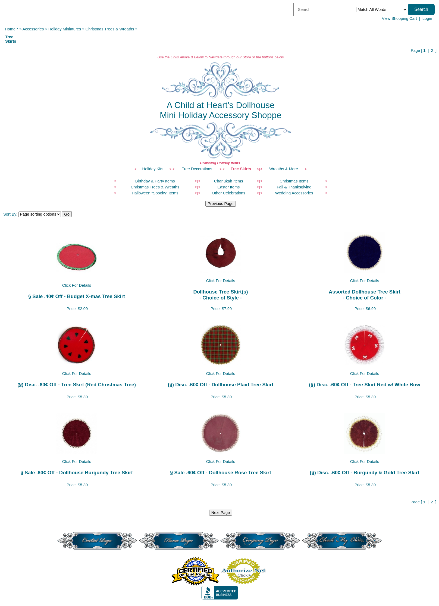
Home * (11, 29)
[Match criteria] (381, 9)
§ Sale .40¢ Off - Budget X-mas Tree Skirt (76, 296)
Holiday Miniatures (64, 29)
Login (427, 18)
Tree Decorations (197, 169)
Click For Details (76, 285)
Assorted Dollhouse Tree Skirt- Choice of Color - (364, 295)
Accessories (33, 29)
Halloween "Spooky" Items (155, 193)
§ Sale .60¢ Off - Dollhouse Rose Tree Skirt (220, 472)
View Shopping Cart (399, 18)
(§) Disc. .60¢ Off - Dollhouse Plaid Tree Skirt (221, 384)
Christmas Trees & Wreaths (110, 29)
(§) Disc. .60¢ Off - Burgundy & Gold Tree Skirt (364, 472)
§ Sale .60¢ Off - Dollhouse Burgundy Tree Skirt (76, 472)
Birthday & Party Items (155, 181)
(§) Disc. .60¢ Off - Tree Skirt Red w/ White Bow (364, 384)
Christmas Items (294, 181)
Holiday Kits (152, 169)
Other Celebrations (228, 193)
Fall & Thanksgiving (294, 187)
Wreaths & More (283, 169)
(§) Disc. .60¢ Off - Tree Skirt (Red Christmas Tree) (76, 384)
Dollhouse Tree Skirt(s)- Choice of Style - (220, 295)
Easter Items (228, 187)
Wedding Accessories (294, 193)
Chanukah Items (228, 181)
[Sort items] (39, 214)
